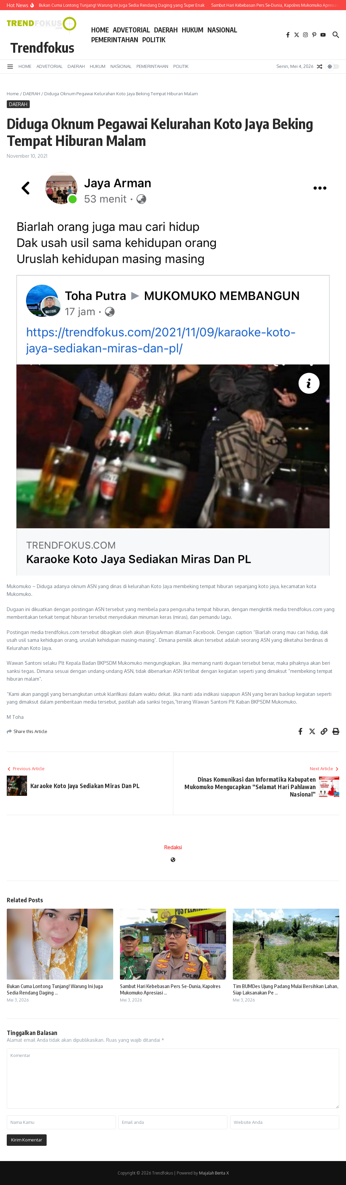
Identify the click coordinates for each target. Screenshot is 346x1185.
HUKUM (192, 30)
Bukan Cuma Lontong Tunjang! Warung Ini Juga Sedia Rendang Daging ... (55, 989)
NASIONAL (222, 30)
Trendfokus (42, 47)
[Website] (173, 860)
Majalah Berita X (214, 1173)
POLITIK (153, 39)
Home (13, 93)
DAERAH (166, 30)
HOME (100, 30)
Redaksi (173, 847)
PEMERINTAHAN (114, 39)
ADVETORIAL (131, 30)
